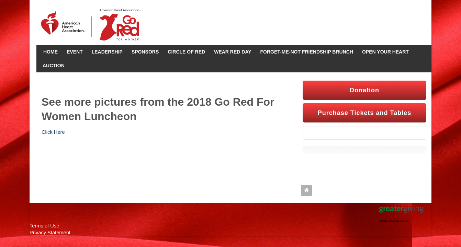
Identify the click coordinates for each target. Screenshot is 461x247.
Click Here (53, 132)
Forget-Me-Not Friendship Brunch (306, 52)
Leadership (107, 52)
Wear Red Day (232, 52)
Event (75, 52)
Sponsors (145, 52)
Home (50, 52)
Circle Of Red (186, 52)
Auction (54, 65)
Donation (364, 90)
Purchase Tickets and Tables (364, 112)
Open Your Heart (385, 52)
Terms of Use (44, 225)
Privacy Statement (50, 232)
